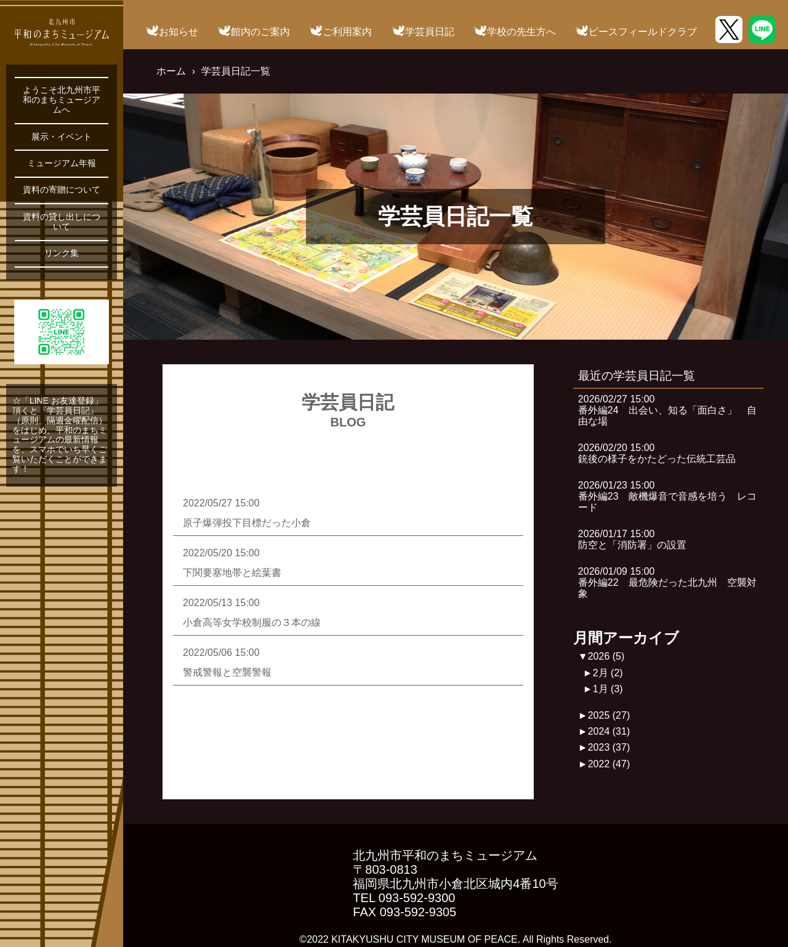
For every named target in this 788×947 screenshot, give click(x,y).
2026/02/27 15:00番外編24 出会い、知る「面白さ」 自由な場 (667, 410)
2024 (609, 731)
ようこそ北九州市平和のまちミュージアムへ (61, 100)
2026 (606, 656)
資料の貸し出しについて (61, 221)
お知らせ (178, 31)
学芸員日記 (429, 31)
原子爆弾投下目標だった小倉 (247, 522)
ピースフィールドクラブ (643, 31)
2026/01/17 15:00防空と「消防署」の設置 (632, 539)
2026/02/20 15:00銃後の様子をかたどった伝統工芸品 (657, 453)
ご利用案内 (347, 31)
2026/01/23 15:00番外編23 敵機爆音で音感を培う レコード (667, 496)
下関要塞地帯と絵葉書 (232, 572)
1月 (608, 689)
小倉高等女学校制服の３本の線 (252, 622)
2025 (609, 715)
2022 (609, 764)
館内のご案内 (260, 31)
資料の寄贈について (61, 189)
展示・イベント (61, 137)
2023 (609, 747)
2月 (608, 673)
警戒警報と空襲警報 (227, 672)
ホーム (171, 71)
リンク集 (61, 253)
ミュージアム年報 (61, 163)
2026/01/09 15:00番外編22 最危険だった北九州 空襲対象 (667, 582)
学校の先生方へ (521, 31)
